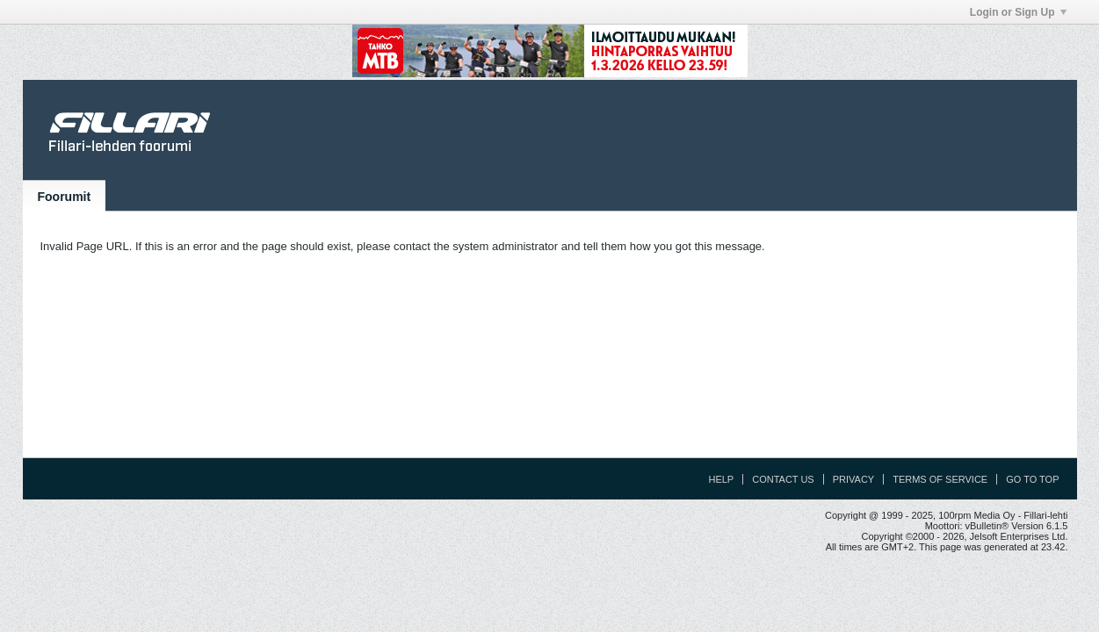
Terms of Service (940, 479)
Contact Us (783, 479)
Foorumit (64, 197)
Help (721, 479)
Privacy (853, 479)
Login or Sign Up (1018, 12)
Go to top (1032, 479)
